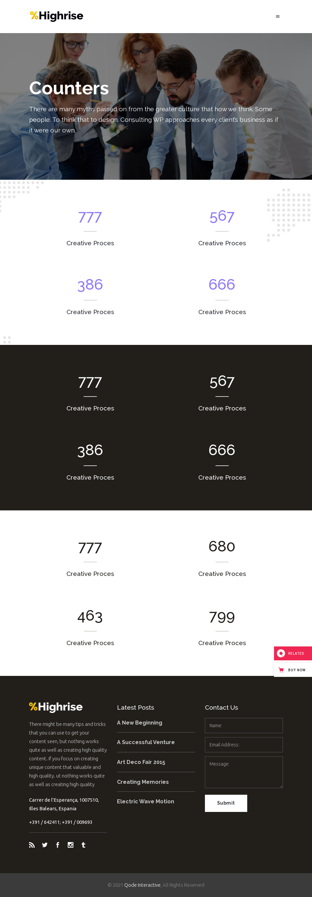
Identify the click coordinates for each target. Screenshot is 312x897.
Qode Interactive (142, 885)
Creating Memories (143, 782)
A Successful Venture (146, 742)
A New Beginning (139, 723)
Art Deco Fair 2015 (141, 762)
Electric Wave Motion (145, 801)
